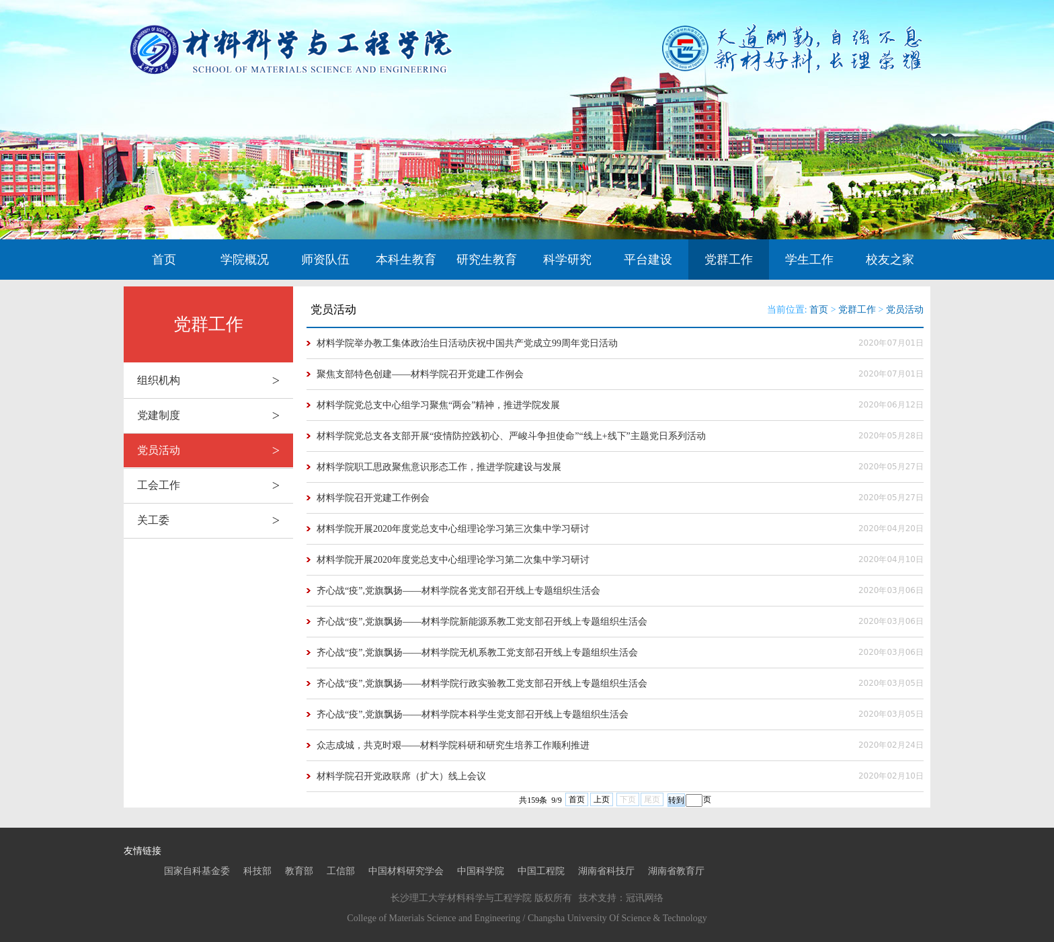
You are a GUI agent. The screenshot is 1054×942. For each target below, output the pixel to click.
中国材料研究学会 (406, 871)
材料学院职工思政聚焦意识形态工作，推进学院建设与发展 (439, 467)
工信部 (341, 871)
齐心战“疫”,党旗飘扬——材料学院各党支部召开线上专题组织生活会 (458, 591)
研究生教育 (486, 259)
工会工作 (215, 485)
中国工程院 (541, 871)
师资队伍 (325, 259)
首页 (164, 259)
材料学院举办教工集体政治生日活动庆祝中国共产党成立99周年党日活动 (467, 343)
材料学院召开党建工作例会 (373, 498)
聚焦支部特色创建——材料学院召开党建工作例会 (420, 374)
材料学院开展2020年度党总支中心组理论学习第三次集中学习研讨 (453, 529)
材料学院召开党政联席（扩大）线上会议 (401, 776)
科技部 (257, 871)
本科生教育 (406, 259)
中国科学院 (480, 871)
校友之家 (890, 259)
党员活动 (215, 450)
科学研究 (567, 259)
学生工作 (809, 259)
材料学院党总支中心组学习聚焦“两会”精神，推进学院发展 (438, 405)
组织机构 (215, 380)
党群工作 (728, 259)
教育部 (299, 871)
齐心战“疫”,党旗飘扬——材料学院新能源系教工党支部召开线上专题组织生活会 (482, 622)
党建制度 (215, 415)
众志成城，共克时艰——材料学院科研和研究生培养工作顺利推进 (453, 745)
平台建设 (648, 259)
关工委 (215, 520)
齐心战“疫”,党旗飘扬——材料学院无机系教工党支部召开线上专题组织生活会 (477, 652)
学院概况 (244, 259)
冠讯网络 (644, 898)
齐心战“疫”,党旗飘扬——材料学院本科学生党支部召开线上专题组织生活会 (473, 714)
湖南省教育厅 (676, 871)
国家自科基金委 (197, 871)
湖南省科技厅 (606, 871)
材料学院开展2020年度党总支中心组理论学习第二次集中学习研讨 (453, 560)
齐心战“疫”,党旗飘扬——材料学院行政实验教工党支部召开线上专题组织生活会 (482, 683)
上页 (602, 799)
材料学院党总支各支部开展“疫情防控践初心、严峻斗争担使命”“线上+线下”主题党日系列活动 (511, 436)
